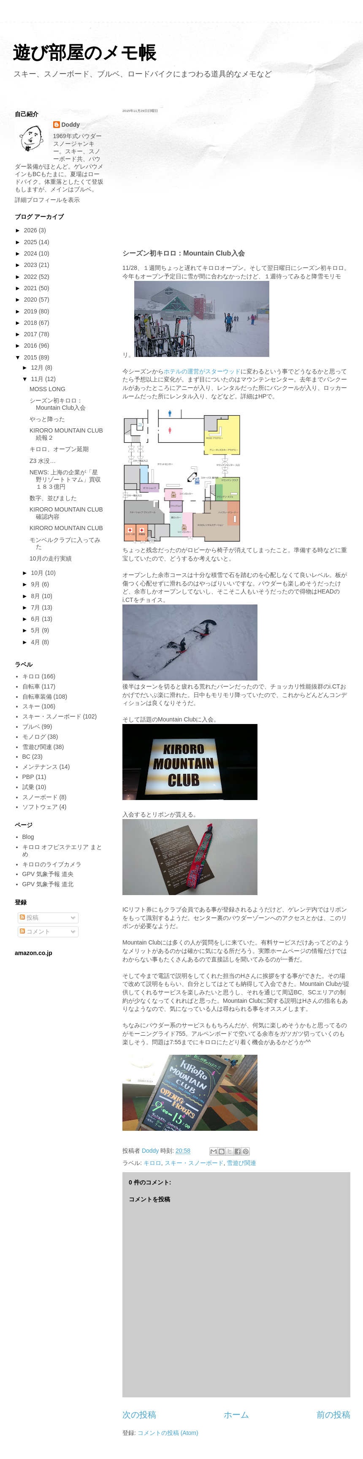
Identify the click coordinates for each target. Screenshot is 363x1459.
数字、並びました (53, 498)
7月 (36, 607)
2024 (31, 253)
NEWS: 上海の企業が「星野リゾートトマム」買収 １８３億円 (68, 479)
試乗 (28, 787)
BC (26, 756)
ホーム (236, 1414)
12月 (38, 367)
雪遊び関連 (241, 1163)
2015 (31, 357)
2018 (31, 322)
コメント (35, 931)
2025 (31, 242)
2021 (31, 288)
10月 (38, 572)
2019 (31, 311)
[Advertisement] (236, 181)
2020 (31, 299)
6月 (36, 618)
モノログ (34, 736)
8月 (36, 596)
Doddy (71, 124)
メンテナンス (40, 766)
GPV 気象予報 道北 (47, 884)
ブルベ (31, 726)
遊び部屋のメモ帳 (84, 53)
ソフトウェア (40, 806)
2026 (31, 230)
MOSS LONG (47, 389)
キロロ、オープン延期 (59, 449)
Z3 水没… (43, 460)
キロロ (152, 1163)
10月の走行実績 (51, 558)
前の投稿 (333, 1414)
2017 (31, 334)
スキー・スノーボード (194, 1163)
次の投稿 (139, 1414)
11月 (38, 379)
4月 (36, 642)
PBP (28, 776)
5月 (36, 630)
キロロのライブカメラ (51, 864)
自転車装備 (37, 696)
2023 (31, 264)
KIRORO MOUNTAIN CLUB (66, 528)
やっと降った (47, 419)
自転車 (31, 686)
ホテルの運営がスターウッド (202, 371)
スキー (31, 706)
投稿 (29, 917)
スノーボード (40, 797)
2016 (31, 345)
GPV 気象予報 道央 (47, 874)
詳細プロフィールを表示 (47, 199)
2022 (31, 276)
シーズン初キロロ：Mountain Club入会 (58, 404)
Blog (28, 836)
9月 (36, 584)
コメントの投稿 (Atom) (168, 1432)
